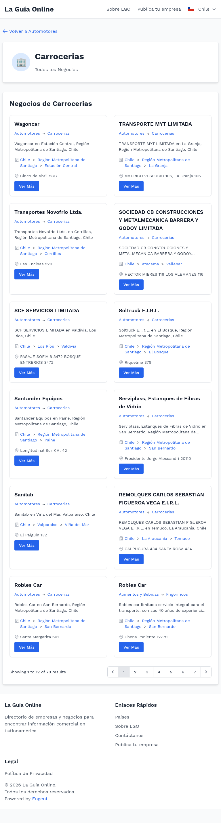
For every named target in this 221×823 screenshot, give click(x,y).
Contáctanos (129, 735)
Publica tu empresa (159, 9)
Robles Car (28, 585)
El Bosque (159, 352)
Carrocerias (58, 133)
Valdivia (68, 346)
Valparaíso (48, 524)
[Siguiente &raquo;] (206, 671)
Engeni (39, 798)
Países (122, 717)
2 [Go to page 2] (135, 672)
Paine (50, 440)
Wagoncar (26, 124)
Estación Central (61, 165)
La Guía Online (29, 9)
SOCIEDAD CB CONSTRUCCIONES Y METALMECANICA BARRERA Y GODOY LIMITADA (161, 220)
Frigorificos (177, 594)
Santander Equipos (38, 398)
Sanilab (23, 494)
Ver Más (27, 186)
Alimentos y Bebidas (139, 594)
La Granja (158, 165)
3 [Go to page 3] (147, 672)
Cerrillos (53, 253)
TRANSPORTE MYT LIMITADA (155, 124)
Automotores (27, 133)
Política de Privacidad (29, 773)
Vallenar (174, 264)
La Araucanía (155, 538)
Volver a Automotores (30, 31)
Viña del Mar (77, 524)
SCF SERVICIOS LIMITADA (46, 310)
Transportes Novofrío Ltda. (48, 212)
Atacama (151, 264)
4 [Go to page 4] (159, 672)
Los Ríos (46, 346)
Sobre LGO (118, 9)
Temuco (182, 538)
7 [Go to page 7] (195, 672)
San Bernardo (162, 448)
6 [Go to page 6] (183, 672)
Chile (25, 159)
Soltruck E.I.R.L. (139, 310)
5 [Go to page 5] (171, 672)
